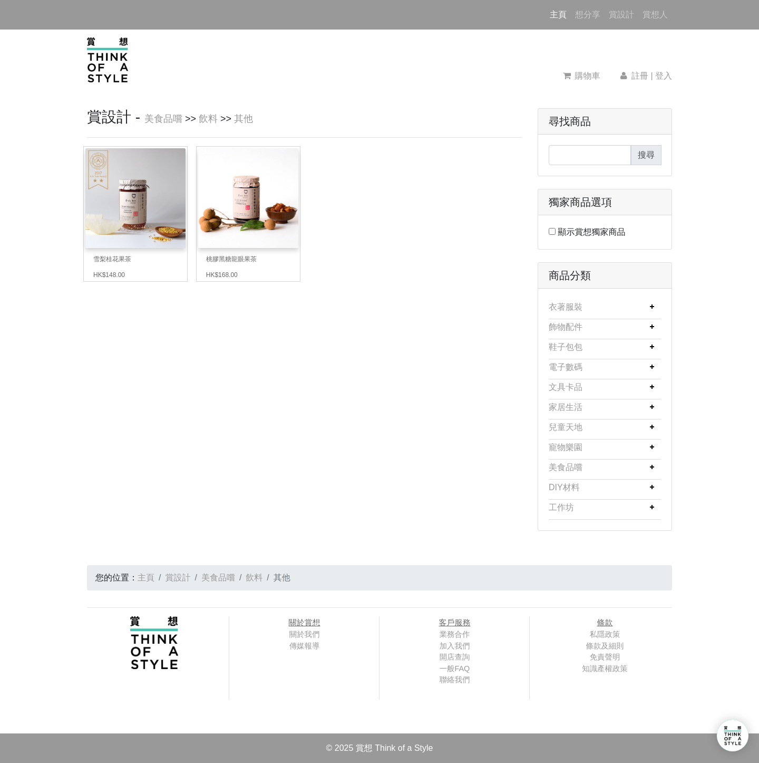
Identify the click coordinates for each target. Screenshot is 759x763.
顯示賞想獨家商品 (591, 231)
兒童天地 (565, 427)
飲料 (208, 118)
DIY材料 (564, 487)
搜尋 (646, 154)
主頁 (560, 13)
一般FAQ (455, 668)
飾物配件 (565, 326)
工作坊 (561, 507)
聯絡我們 (455, 679)
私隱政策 (605, 634)
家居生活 (565, 407)
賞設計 (621, 14)
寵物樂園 (565, 447)
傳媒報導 (304, 646)
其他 (243, 118)
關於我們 (304, 634)
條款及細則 (605, 646)
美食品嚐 (163, 118)
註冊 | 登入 (645, 75)
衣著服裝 (565, 306)
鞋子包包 (565, 346)
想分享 (587, 14)
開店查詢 (455, 657)
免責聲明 (605, 657)
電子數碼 (565, 367)
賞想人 (655, 14)
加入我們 (455, 646)
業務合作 (455, 634)
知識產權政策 (604, 668)
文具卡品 (565, 387)
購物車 (581, 75)
